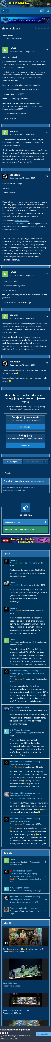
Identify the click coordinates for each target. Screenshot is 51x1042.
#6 (47, 363)
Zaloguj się (25, 445)
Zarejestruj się (25, 427)
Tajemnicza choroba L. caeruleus (24, 908)
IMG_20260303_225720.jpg (16, 1010)
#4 (46, 273)
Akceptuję (44, 1034)
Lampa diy (14, 560)
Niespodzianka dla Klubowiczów (19, 529)
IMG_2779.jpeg (10, 983)
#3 (47, 176)
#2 (47, 132)
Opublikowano (22, 51)
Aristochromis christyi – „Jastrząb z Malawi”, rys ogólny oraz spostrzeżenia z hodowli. (28, 673)
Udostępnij (12, 462)
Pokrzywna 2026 (13, 522)
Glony (19, 38)
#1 (47, 49)
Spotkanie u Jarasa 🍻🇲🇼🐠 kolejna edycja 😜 (23, 949)
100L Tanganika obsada (20, 707)
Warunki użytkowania (9, 1038)
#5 (47, 316)
